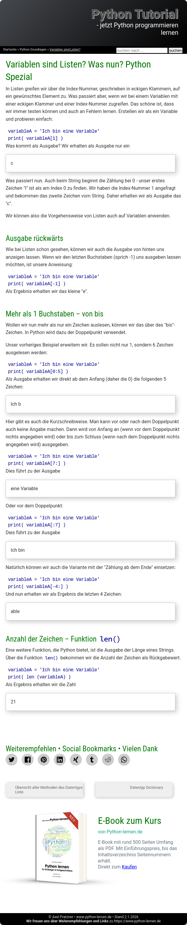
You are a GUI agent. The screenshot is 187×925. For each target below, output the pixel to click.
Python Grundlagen (33, 49)
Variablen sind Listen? (65, 49)
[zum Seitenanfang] (89, 789)
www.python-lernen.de (93, 917)
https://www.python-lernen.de (137, 921)
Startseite (10, 49)
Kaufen (129, 867)
